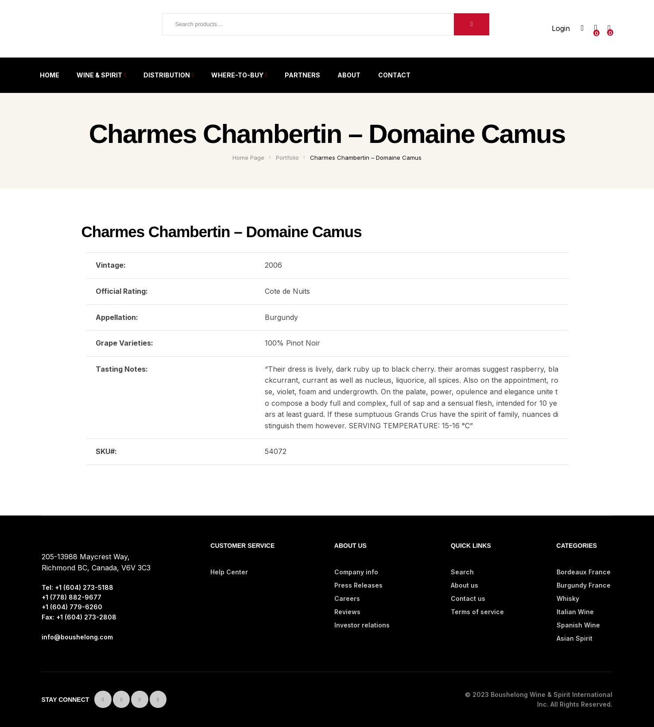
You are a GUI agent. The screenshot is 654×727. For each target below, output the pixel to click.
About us (464, 585)
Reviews (347, 611)
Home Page (248, 157)
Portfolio (287, 157)
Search (471, 24)
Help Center (229, 572)
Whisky (568, 598)
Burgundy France (584, 585)
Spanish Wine (578, 625)
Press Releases (358, 585)
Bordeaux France (584, 572)
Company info (356, 572)
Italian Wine (575, 611)
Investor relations (362, 625)
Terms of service (477, 611)
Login (561, 28)
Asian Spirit (574, 638)
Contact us (468, 598)
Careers (347, 598)
